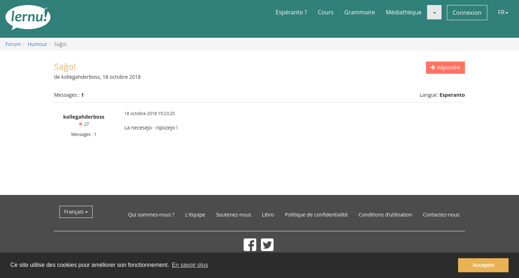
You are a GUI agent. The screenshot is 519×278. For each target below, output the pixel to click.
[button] (434, 12)
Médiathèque (404, 12)
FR (503, 12)
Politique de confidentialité (316, 214)
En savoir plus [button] (190, 265)
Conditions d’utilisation (385, 214)
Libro (268, 214)
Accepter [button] (483, 265)
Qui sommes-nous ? (151, 214)
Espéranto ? (291, 12)
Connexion (467, 13)
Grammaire (359, 12)
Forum (13, 44)
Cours (326, 12)
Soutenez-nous (233, 214)
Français (76, 211)
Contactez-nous (441, 214)
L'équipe (195, 214)
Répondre (445, 67)
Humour (38, 44)
